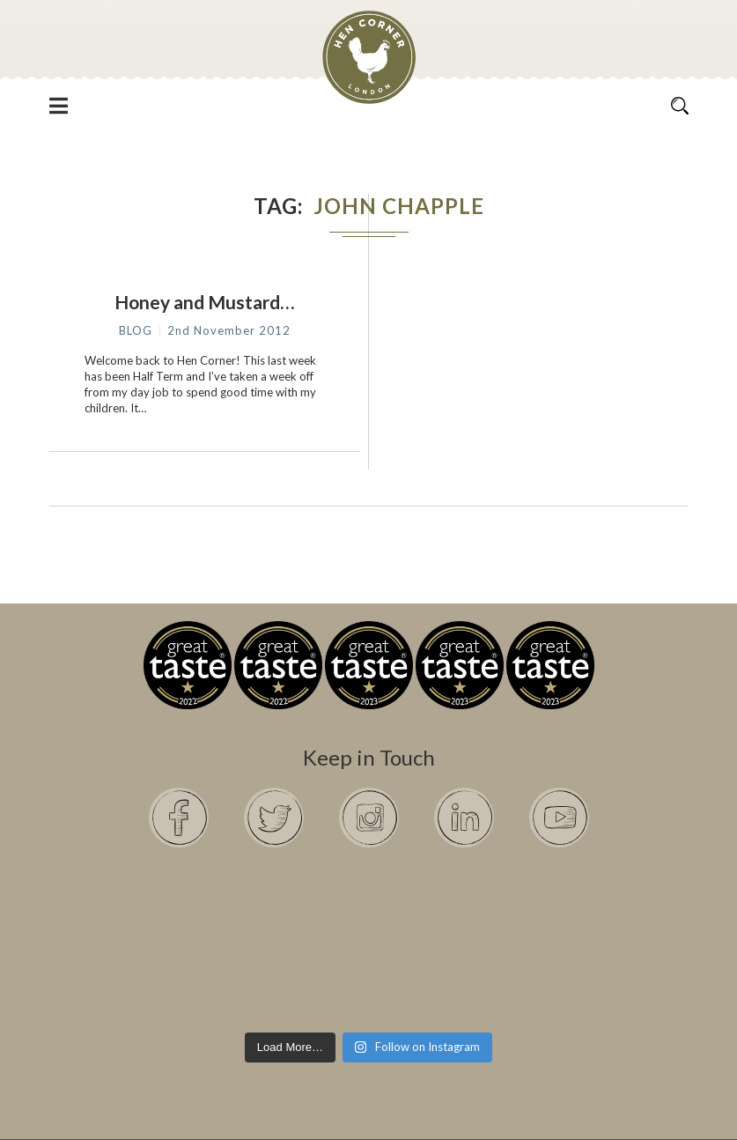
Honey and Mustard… (204, 302)
